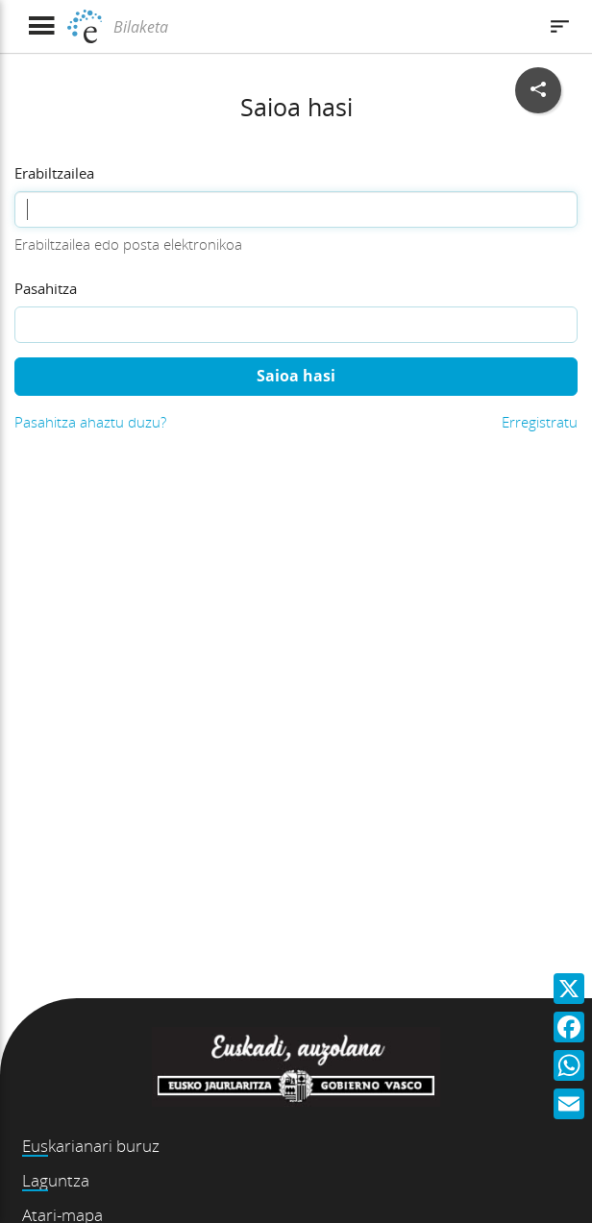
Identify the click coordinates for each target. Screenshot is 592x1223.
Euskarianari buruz (91, 1146)
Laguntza (55, 1180)
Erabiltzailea (54, 173)
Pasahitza (45, 288)
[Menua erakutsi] (40, 26)
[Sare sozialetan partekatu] (538, 90)
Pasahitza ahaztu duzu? (90, 421)
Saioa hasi (296, 375)
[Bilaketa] (322, 27)
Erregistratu (540, 421)
